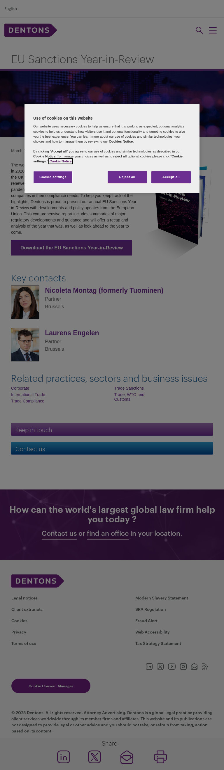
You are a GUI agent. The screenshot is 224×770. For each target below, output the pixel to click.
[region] (112, 148)
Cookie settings (52, 177)
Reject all (127, 177)
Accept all (171, 177)
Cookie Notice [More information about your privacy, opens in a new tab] (61, 161)
